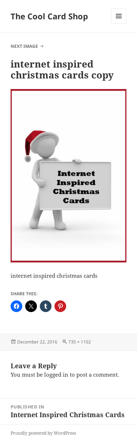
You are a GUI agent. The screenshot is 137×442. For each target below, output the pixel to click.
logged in (56, 374)
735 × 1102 (79, 342)
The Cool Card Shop (49, 16)
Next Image (24, 46)
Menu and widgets (118, 23)
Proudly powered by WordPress (43, 433)
